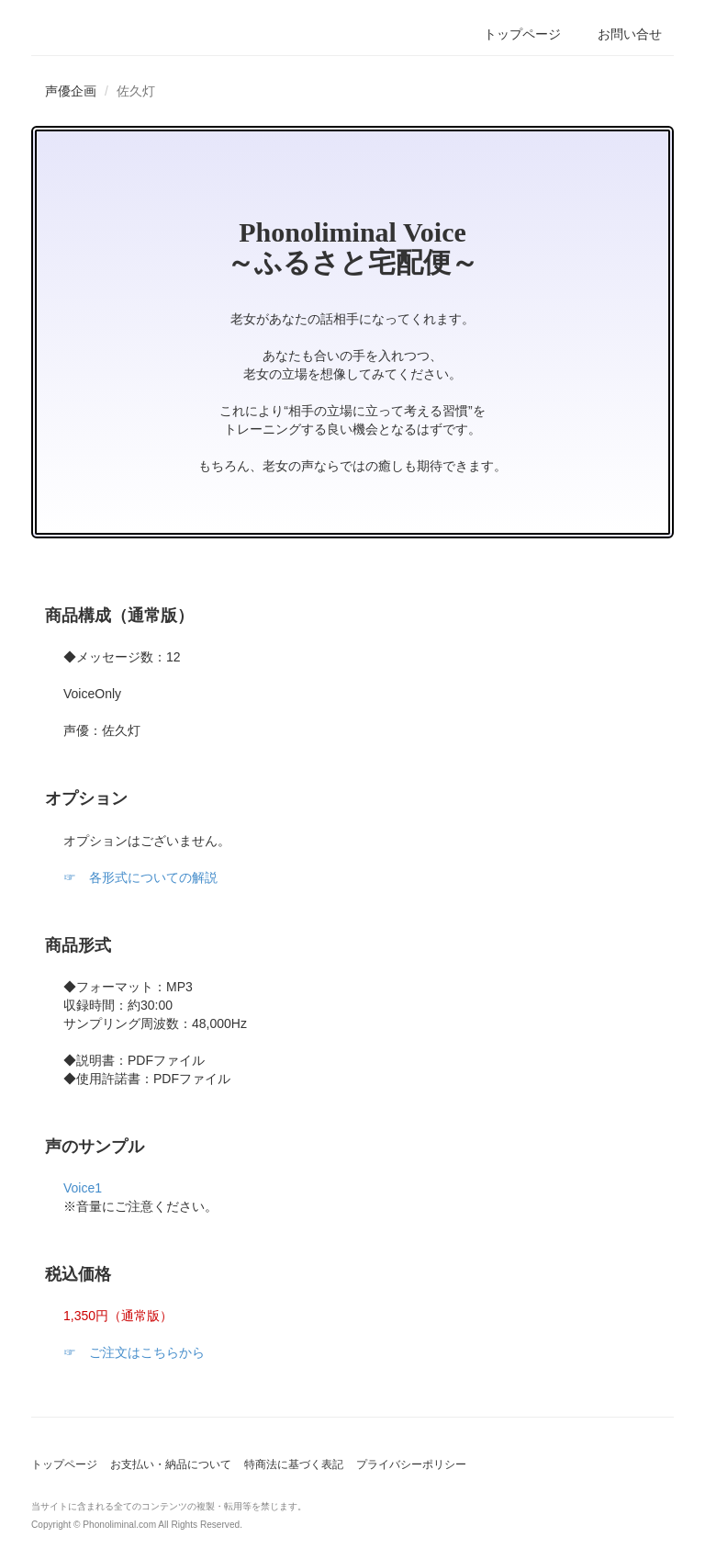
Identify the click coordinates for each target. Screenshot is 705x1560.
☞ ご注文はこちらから (134, 1352)
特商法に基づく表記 (293, 1464)
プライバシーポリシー (411, 1464)
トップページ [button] (522, 34)
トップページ (64, 1464)
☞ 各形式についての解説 (140, 877)
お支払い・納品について (170, 1464)
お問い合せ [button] (630, 34)
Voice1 (82, 1188)
